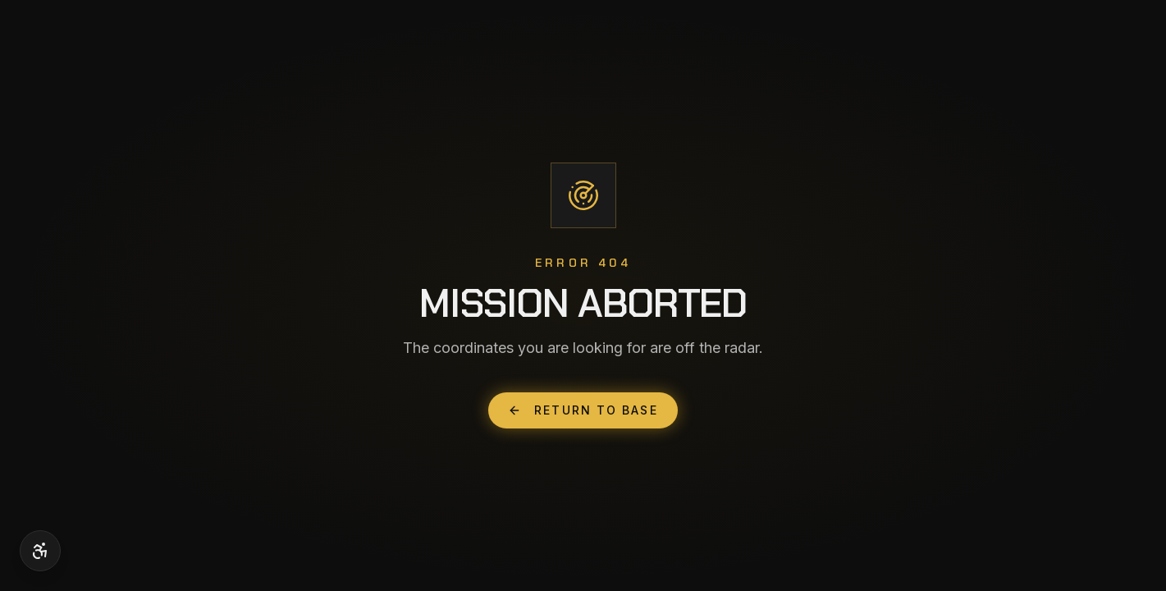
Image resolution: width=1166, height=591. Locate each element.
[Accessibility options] (40, 550)
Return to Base (582, 410)
